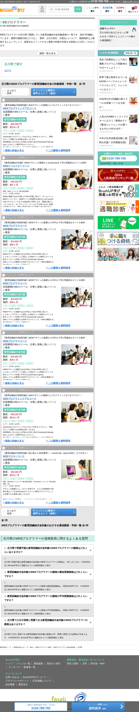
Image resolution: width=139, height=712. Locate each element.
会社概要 (10, 684)
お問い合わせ (12, 677)
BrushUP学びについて (34, 677)
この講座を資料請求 (59, 150)
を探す (107, 9)
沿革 (84, 663)
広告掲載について (41, 680)
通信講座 (38, 663)
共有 (42, 9)
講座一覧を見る (47, 53)
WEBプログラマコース (15, 225)
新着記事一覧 (130, 53)
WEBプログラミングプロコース (19, 108)
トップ (8, 663)
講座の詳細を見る (14, 150)
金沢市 (7, 70)
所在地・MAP (97, 663)
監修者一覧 (29, 667)
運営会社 (23, 684)
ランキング (14, 667)
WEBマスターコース (14, 456)
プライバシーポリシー (17, 680)
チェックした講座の (53, 92)
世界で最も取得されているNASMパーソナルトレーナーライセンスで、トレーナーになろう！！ (118, 85)
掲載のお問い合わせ (131, 2)
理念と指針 (73, 663)
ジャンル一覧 (23, 663)
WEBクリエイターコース (16, 166)
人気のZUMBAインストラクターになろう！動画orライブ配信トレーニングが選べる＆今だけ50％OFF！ (118, 124)
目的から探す (54, 663)
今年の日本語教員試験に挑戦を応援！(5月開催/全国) (118, 142)
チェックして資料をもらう (18, 100)
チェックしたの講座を (98, 707)
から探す (92, 9)
